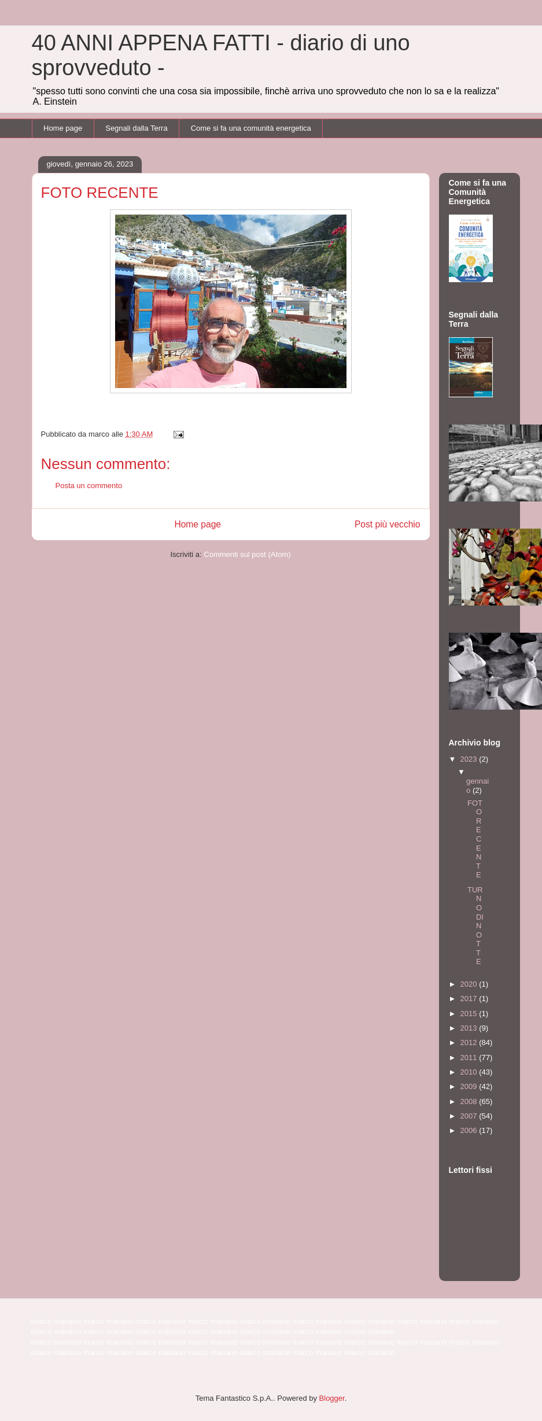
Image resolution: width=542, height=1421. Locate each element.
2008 (470, 1101)
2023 (470, 759)
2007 (470, 1116)
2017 (470, 998)
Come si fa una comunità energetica (251, 128)
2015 (470, 1013)
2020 (470, 984)
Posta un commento (89, 485)
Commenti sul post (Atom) (247, 554)
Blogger (332, 1398)
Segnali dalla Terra (136, 128)
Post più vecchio (388, 524)
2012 (470, 1042)
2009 (470, 1086)
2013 (470, 1028)
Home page (62, 128)
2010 (470, 1072)
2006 (470, 1130)
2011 (470, 1057)
